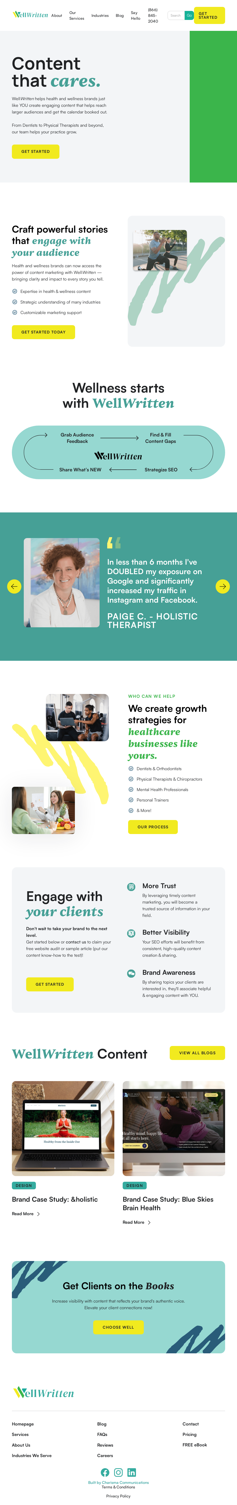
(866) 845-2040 (153, 15)
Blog (120, 15)
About (56, 15)
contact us (76, 941)
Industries (100, 15)
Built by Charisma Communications (118, 1482)
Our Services (76, 15)
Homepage (23, 1423)
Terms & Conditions (118, 1487)
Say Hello (135, 15)
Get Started (208, 15)
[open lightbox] (62, 582)
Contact (191, 1423)
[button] (14, 586)
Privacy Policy (118, 1496)
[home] (30, 15)
